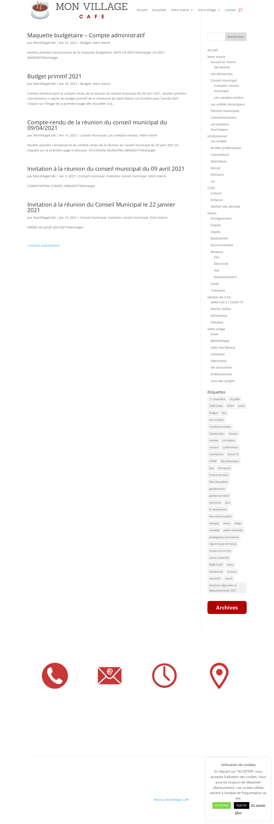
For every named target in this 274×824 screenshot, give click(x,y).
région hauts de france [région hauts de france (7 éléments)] (222, 544)
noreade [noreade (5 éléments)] (214, 530)
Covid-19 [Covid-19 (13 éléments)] (233, 454)
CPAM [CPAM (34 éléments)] (213, 461)
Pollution (217, 322)
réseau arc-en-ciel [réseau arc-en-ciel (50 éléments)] (220, 551)
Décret (215, 168)
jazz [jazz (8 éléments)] (227, 502)
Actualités (159, 10)
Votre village (207, 10)
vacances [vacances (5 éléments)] (214, 578)
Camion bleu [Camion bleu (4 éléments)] (216, 433)
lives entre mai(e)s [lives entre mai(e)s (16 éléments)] (220, 516)
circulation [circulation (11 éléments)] (228, 440)
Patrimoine (219, 361)
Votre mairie (180, 10)
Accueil (142, 10)
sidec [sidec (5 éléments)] (230, 564)
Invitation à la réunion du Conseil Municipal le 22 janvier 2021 (101, 207)
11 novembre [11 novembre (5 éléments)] (217, 399)
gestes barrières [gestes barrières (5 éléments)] (219, 495)
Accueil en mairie (223, 62)
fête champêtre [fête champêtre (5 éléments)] (218, 482)
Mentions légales (39, 796)
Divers (212, 213)
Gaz (216, 270)
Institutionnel (217, 136)
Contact (230, 10)
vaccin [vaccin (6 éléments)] (228, 578)
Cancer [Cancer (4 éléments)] (233, 433)
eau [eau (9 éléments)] (211, 468)
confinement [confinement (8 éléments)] (230, 447)
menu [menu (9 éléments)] (226, 523)
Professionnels (221, 374)
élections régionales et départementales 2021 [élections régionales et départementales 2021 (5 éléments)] (223, 587)
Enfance (216, 200)
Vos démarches (222, 74)
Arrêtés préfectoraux (226, 148)
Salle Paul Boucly (223, 347)
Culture (216, 193)
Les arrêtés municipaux (228, 104)
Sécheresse (219, 316)
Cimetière (218, 354)
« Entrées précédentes (43, 245)
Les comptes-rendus (123, 135)
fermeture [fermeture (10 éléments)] (224, 468)
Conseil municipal (93, 135)
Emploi (216, 225)
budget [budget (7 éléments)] (213, 413)
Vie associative (221, 367)
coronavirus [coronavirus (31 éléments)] (216, 454)
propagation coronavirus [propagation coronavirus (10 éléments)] (224, 537)
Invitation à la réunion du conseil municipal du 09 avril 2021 (106, 168)
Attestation (219, 161)
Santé (215, 284)
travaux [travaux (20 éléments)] (231, 571)
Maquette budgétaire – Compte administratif (86, 35)
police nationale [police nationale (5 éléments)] (233, 530)
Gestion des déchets (225, 206)
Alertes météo (221, 309)
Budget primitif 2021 (54, 76)
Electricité (221, 264)
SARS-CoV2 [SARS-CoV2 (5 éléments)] (216, 564)
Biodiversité (219, 238)
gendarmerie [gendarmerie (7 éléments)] (217, 489)
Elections (217, 174)
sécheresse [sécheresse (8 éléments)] (216, 571)
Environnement (222, 245)
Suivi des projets (223, 381)
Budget (85, 43)
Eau (216, 257)
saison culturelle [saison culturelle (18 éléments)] (219, 558)
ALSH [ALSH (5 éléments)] (230, 406)
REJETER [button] (241, 805)
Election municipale (225, 111)
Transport (218, 290)
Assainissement (225, 277)
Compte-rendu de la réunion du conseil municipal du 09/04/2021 (97, 125)
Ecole (214, 334)
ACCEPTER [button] (221, 805)
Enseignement (221, 218)
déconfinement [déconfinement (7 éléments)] (230, 461)
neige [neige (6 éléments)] (238, 523)
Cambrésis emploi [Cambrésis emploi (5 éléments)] (220, 426)
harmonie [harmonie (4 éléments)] (215, 502)
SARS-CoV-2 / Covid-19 (227, 302)
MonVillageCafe (44, 43)
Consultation (220, 155)
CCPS (211, 188)
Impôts (216, 232)
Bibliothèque (220, 341)
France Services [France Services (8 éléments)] (218, 475)
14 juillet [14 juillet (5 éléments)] (235, 399)
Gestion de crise (219, 297)
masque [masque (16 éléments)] (214, 523)
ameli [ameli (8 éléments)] (241, 406)
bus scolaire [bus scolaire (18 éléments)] (216, 420)
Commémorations (223, 117)
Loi (213, 181)
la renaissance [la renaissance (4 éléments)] (218, 509)
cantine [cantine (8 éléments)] (213, 440)
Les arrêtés (219, 141)
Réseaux (217, 252)
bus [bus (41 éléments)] (224, 413)
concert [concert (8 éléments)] (213, 447)
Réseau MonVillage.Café (171, 800)
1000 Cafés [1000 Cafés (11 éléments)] (216, 406)
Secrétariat (222, 67)
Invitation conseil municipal (126, 176)
